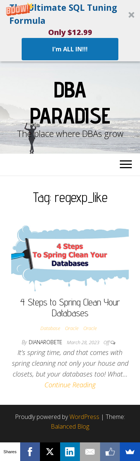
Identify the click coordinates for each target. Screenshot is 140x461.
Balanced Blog (70, 426)
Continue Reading (70, 384)
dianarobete (46, 342)
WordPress (84, 417)
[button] (70, 30)
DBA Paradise (70, 102)
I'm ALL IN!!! (70, 49)
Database (50, 328)
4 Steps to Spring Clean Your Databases (70, 307)
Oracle (71, 328)
